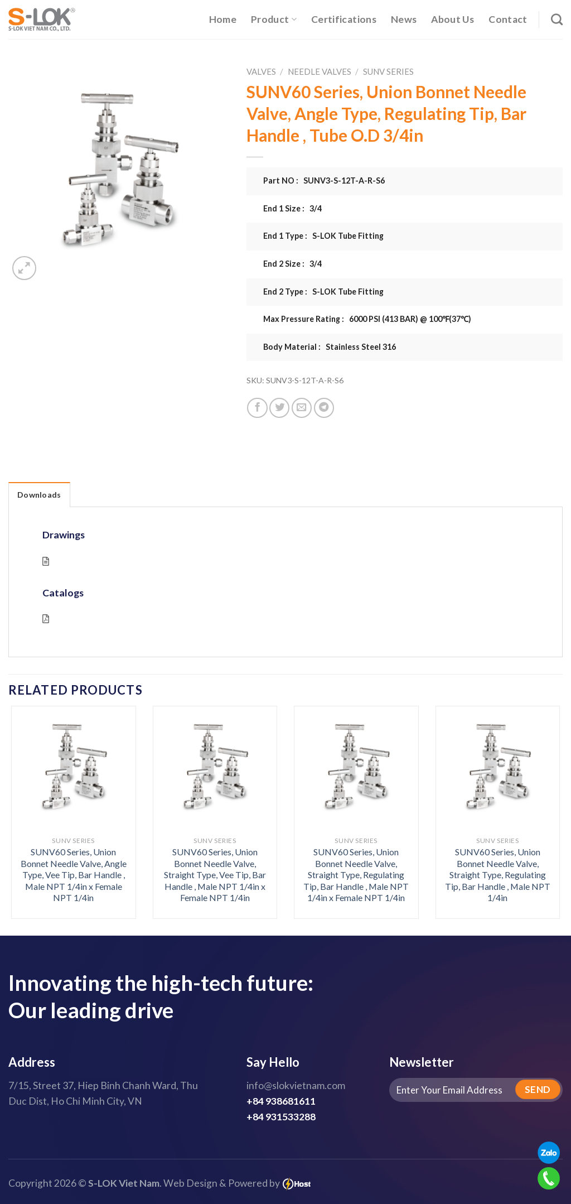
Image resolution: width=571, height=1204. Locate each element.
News (404, 19)
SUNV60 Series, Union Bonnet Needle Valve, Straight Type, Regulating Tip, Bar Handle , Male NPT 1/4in (497, 874)
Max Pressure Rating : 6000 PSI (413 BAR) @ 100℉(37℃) (367, 319)
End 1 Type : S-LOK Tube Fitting (323, 235)
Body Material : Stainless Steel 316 (329, 346)
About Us (452, 19)
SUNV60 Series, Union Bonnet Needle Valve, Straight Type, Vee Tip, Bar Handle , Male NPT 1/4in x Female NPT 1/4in (215, 874)
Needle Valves (319, 71)
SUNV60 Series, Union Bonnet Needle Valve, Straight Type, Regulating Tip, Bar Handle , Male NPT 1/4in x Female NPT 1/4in (356, 874)
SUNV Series (388, 71)
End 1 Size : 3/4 (292, 208)
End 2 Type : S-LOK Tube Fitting (323, 291)
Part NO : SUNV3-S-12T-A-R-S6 (324, 180)
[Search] (557, 19)
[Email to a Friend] (302, 408)
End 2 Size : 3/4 (292, 263)
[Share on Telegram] (324, 408)
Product (274, 19)
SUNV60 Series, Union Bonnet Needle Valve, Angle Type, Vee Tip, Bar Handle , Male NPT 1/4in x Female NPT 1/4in (74, 874)
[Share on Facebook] (257, 408)
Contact (507, 19)
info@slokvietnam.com (295, 1085)
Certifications (343, 19)
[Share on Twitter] (279, 408)
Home (222, 19)
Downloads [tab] (39, 494)
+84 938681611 (281, 1101)
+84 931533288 (281, 1117)
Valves (261, 71)
